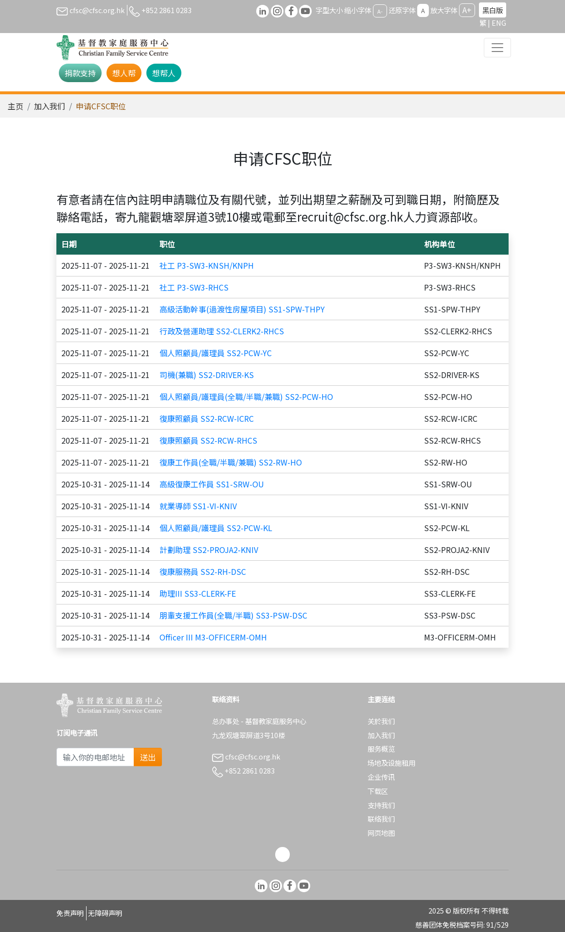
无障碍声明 (105, 913)
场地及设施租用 (391, 763)
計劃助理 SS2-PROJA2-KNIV (208, 549)
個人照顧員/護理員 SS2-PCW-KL (215, 528)
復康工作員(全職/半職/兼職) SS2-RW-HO (230, 462)
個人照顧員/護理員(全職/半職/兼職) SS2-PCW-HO (246, 396)
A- (380, 11)
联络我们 (381, 818)
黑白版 (492, 10)
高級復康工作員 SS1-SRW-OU (211, 484)
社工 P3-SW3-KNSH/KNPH (206, 265)
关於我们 (381, 721)
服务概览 (381, 748)
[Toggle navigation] (497, 47)
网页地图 (381, 833)
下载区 (378, 791)
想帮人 (164, 73)
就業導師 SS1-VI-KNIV (198, 506)
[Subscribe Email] (95, 757)
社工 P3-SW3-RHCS (194, 287)
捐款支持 (80, 73)
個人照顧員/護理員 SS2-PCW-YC (215, 353)
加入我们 (49, 106)
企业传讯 (381, 777)
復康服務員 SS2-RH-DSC (202, 571)
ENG (499, 22)
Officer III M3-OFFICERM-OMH (213, 637)
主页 (15, 106)
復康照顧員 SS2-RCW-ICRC (206, 418)
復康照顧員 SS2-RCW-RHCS (208, 440)
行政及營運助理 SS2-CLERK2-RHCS (221, 331)
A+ (467, 10)
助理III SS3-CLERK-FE (197, 593)
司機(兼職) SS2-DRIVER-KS (206, 374)
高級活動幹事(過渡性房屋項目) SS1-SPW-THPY (242, 309)
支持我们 (381, 805)
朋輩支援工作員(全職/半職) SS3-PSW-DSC (233, 615)
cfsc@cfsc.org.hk (90, 10)
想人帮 (124, 73)
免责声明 (70, 913)
